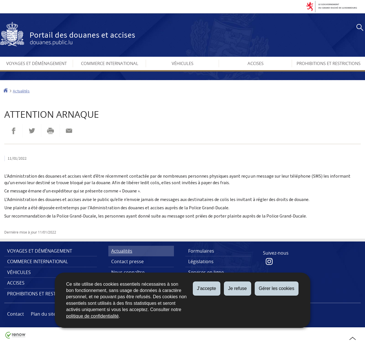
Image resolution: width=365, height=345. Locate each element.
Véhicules (182, 63)
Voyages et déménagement (36, 63)
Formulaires (201, 251)
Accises (255, 63)
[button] (358, 28)
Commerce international (109, 63)
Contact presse (127, 261)
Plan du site (43, 314)
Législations (201, 261)
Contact (15, 314)
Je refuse (237, 288)
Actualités (21, 91)
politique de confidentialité (92, 316)
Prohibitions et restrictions (328, 63)
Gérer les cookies (277, 288)
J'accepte (206, 288)
